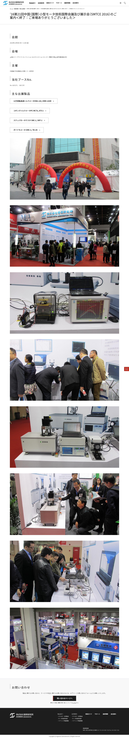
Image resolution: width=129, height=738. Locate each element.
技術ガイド (87, 714)
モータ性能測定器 (61, 718)
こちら (74, 703)
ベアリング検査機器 (62, 721)
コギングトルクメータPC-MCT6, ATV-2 (29, 110)
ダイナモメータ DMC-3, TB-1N (26, 130)
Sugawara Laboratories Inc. (63, 736)
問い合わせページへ (64, 698)
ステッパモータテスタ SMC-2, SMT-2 (28, 120)
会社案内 (113, 714)
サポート (96, 714)
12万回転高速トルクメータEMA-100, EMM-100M (33, 101)
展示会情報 (22, 8)
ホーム (11, 8)
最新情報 (16, 8)
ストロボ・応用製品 (62, 716)
